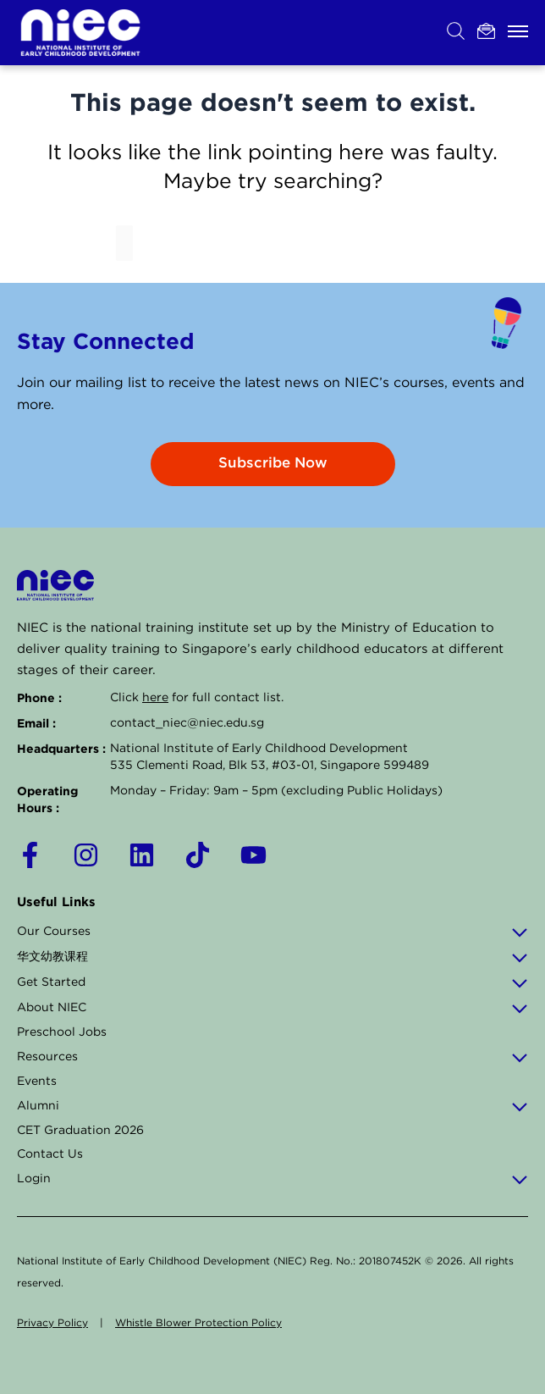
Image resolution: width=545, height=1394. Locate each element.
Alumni (272, 1106)
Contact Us (50, 1154)
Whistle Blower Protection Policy (198, 1323)
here (155, 698)
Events (37, 1081)
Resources (272, 1057)
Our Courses (272, 931)
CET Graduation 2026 (80, 1131)
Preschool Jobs (62, 1032)
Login (272, 1179)
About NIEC (272, 1008)
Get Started (272, 982)
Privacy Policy (52, 1323)
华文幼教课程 (272, 957)
